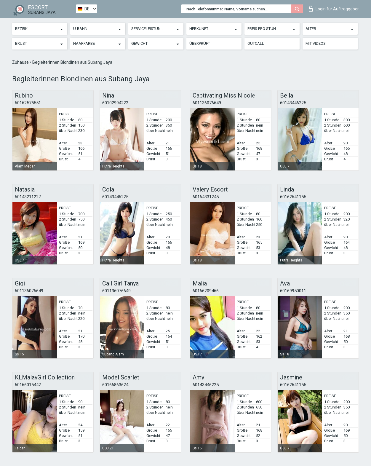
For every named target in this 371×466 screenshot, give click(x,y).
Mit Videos (316, 43)
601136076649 (207, 103)
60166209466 (206, 290)
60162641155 (293, 197)
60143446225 (293, 103)
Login (334, 8)
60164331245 (206, 197)
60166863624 (115, 384)
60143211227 (28, 197)
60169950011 (293, 290)
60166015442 (28, 384)
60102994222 (115, 103)
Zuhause (21, 62)
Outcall (255, 43)
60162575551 (28, 103)
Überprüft (199, 43)
